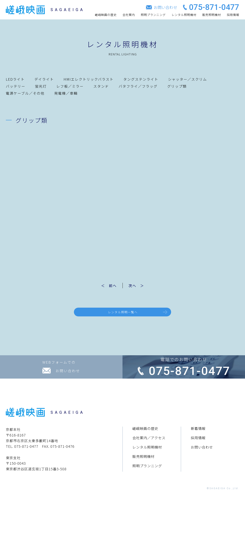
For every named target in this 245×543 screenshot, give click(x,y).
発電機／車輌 (66, 93)
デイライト (44, 79)
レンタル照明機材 (184, 15)
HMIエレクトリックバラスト (89, 79)
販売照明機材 (211, 15)
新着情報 (198, 466)
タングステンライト (140, 79)
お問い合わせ (202, 484)
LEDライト (15, 79)
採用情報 (233, 15)
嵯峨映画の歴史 (106, 15)
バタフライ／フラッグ (138, 86)
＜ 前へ (105, 285)
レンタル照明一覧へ (123, 313)
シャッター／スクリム (187, 79)
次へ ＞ (140, 285)
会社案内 (128, 15)
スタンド (101, 86)
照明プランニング (153, 15)
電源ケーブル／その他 (25, 93)
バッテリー (15, 86)
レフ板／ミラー (70, 86)
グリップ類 (177, 86)
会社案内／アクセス (148, 475)
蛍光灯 (41, 86)
